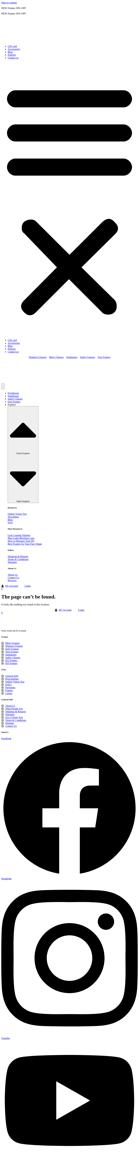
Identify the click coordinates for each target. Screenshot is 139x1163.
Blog (10, 52)
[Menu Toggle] (2, 386)
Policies (12, 55)
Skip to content (9, 2)
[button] (69, 199)
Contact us (13, 57)
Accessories (14, 49)
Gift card (12, 46)
